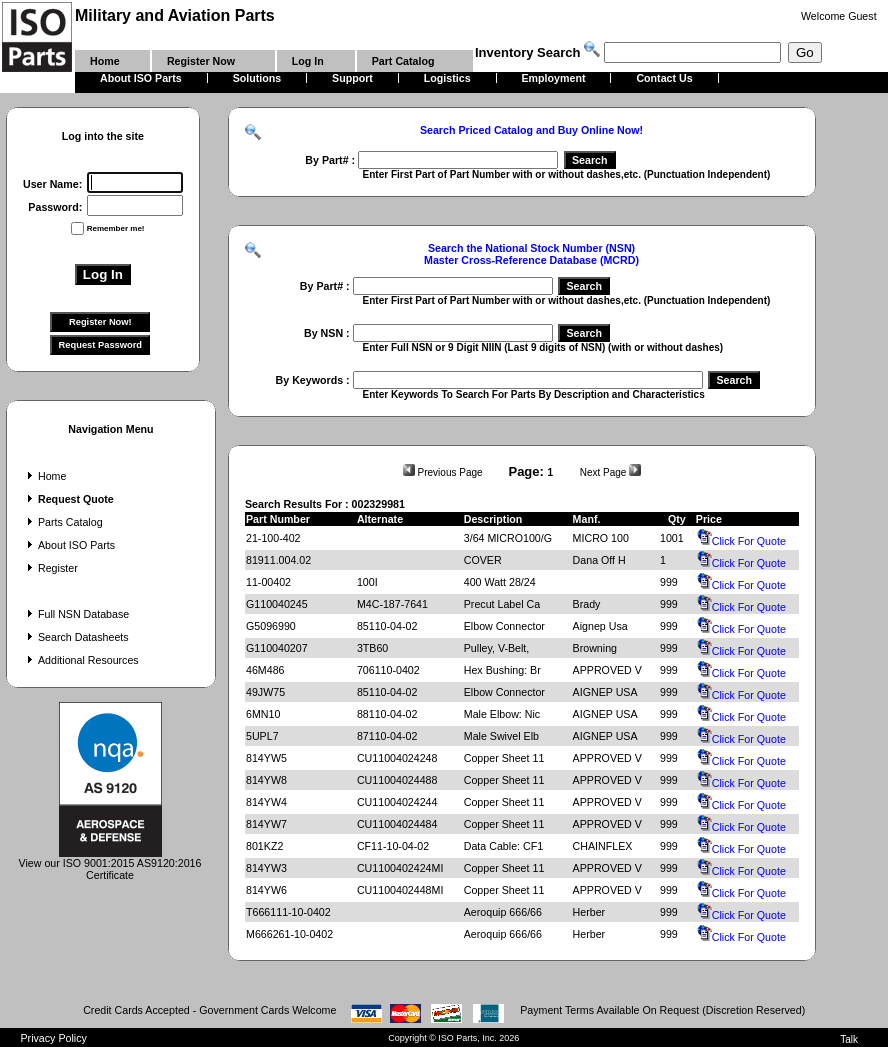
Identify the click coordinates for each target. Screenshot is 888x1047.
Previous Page (443, 472)
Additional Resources (81, 660)
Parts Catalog (63, 522)
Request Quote (68, 499)
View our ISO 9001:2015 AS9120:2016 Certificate (110, 864)
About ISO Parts (69, 545)
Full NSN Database (76, 614)
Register (50, 568)
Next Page (610, 472)
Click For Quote (741, 541)
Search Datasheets (76, 637)
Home (44, 476)
